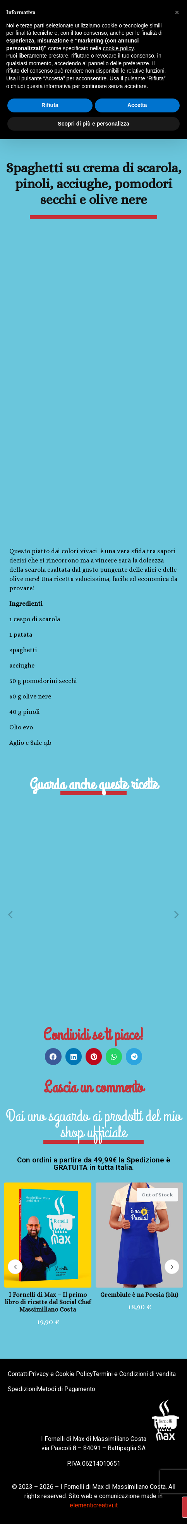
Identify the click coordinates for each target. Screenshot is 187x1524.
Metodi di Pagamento (66, 1389)
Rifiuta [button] (49, 105)
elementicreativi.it (94, 1505)
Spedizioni (22, 1389)
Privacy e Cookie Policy (61, 1374)
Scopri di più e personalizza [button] (93, 124)
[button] (10, 914)
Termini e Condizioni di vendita (134, 1374)
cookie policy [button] (118, 48)
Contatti (18, 1374)
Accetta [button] (137, 105)
